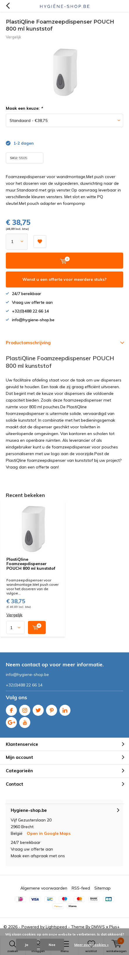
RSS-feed (81, 888)
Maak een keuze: (24, 108)
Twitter (38, 709)
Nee (52, 944)
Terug (8, 6)
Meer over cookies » (91, 944)
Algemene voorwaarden (43, 888)
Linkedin (64, 709)
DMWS (98, 926)
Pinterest (51, 709)
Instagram (24, 709)
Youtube (24, 721)
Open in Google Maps (48, 833)
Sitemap (102, 888)
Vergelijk (13, 37)
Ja (26, 944)
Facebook (11, 709)
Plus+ (114, 926)
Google (11, 721)
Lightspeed (56, 926)
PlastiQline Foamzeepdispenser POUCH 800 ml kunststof (30, 564)
